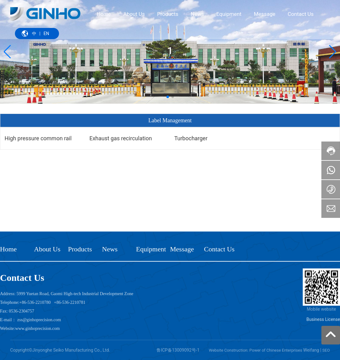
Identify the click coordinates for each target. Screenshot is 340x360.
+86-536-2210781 (69, 302)
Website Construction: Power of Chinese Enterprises (255, 350)
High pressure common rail (38, 138)
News (110, 249)
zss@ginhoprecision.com (39, 319)
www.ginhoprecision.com (37, 328)
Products (80, 249)
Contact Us (219, 249)
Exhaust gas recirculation (120, 138)
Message (182, 249)
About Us (47, 249)
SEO (326, 350)
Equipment (151, 249)
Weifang (311, 350)
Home (8, 249)
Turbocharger (190, 138)
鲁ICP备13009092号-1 (177, 350)
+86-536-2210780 (35, 302)
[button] (167, 97)
